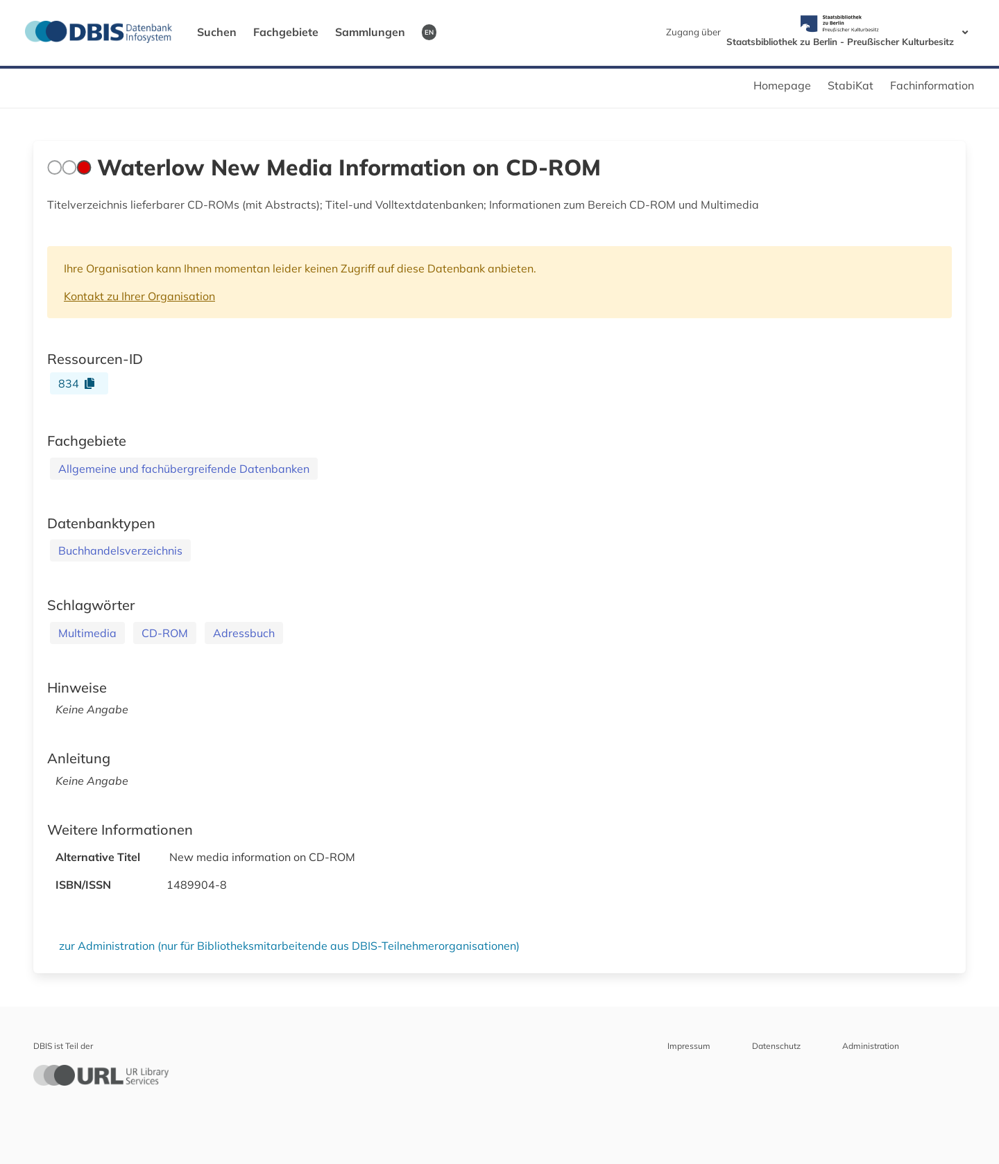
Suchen (217, 32)
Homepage (782, 85)
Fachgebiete (285, 32)
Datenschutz (776, 1046)
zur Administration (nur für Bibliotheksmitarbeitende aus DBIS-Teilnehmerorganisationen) (289, 946)
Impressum (688, 1046)
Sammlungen (370, 32)
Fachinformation (932, 85)
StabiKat (850, 85)
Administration (870, 1046)
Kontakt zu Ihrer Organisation (139, 296)
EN (429, 32)
